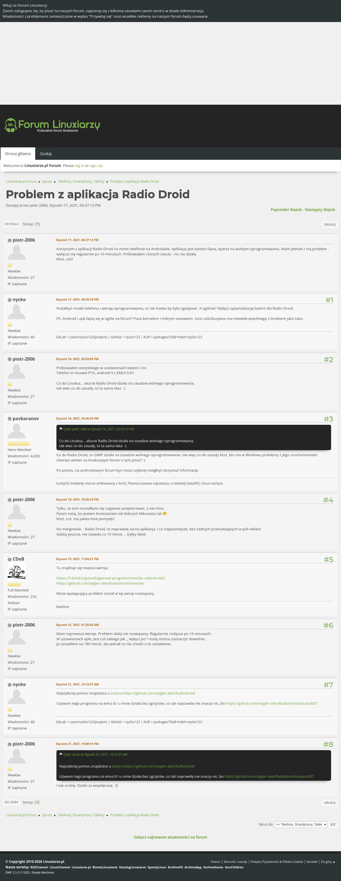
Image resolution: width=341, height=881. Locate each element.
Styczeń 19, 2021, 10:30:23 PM (77, 499)
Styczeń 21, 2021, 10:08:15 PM (77, 744)
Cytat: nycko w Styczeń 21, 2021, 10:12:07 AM (95, 754)
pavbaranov (26, 418)
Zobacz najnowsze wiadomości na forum (170, 837)
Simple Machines (42, 872)
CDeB (18, 559)
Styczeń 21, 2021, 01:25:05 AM (77, 625)
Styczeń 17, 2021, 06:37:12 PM (77, 240)
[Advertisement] (171, 63)
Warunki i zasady (235, 862)
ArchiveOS (175, 867)
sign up (96, 165)
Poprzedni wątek (286, 209)
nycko (19, 299)
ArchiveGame (213, 867)
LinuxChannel (60, 867)
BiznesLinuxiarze (105, 867)
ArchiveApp (193, 867)
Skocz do (265, 824)
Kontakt (312, 862)
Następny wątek (320, 209)
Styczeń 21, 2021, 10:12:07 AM (77, 684)
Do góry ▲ (328, 862)
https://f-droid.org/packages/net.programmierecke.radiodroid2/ (110, 577)
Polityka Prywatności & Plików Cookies (277, 862)
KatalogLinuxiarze (132, 867)
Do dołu (12, 224)
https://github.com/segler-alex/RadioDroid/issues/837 (272, 703)
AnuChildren (234, 867)
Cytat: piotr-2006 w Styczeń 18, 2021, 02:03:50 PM (98, 429)
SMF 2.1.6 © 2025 (18, 872)
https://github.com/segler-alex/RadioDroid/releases (100, 583)
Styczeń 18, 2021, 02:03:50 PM (77, 359)
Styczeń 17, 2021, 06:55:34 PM (77, 299)
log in (79, 165)
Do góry (11, 802)
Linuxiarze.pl (81, 867)
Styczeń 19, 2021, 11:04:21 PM (77, 559)
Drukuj (329, 224)
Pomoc (215, 862)
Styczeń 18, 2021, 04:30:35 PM (77, 418)
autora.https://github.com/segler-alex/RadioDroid (153, 693)
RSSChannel (39, 867)
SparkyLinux (157, 867)
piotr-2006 (24, 240)
